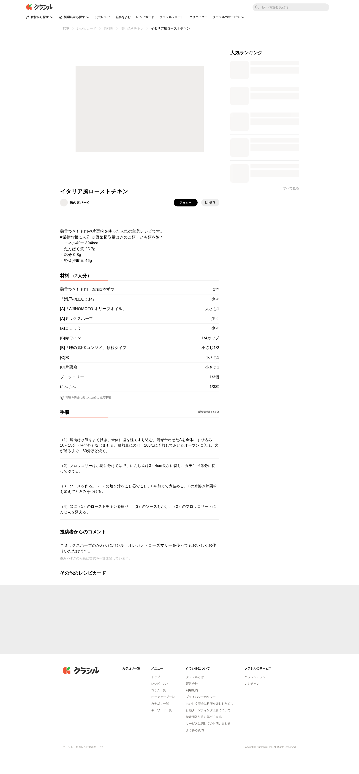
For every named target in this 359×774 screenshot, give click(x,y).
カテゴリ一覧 (160, 703)
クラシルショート (172, 17)
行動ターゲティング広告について (208, 710)
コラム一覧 (158, 690)
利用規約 (192, 690)
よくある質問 (195, 730)
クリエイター (198, 17)
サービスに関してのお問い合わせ (208, 723)
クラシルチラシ (255, 677)
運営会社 (192, 683)
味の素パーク (80, 202)
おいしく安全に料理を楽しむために (210, 703)
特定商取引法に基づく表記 (204, 717)
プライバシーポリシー (201, 697)
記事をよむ (123, 17)
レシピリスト (160, 683)
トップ (155, 677)
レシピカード (145, 17)
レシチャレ (252, 683)
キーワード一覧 (161, 710)
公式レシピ (102, 17)
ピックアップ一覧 (163, 697)
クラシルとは (195, 677)
